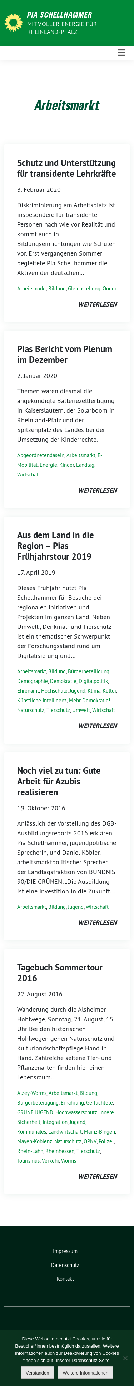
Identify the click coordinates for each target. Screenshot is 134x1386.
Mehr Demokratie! (89, 700)
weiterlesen (97, 304)
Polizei (106, 1141)
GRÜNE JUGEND (35, 1112)
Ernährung (72, 1102)
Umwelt (81, 710)
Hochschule (54, 690)
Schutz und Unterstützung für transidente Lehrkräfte (66, 168)
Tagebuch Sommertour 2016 (60, 973)
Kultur (109, 690)
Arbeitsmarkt (31, 288)
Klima (94, 690)
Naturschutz (30, 710)
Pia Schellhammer (60, 14)
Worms (68, 1160)
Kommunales (31, 1131)
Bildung (57, 288)
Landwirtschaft (65, 1131)
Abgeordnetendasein (40, 455)
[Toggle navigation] (121, 53)
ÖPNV (90, 1141)
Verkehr (50, 1160)
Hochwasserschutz (76, 1112)
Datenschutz (65, 1265)
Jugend (77, 690)
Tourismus (28, 1160)
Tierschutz (58, 710)
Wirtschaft (28, 474)
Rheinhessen (59, 1151)
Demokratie (63, 681)
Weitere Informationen (86, 1373)
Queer (109, 288)
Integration (55, 1122)
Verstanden (37, 1373)
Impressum (65, 1251)
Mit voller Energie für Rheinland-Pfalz (62, 28)
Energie (48, 464)
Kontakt (65, 1278)
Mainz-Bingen (99, 1131)
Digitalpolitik (93, 681)
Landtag (85, 464)
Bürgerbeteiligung (88, 671)
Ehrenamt (28, 690)
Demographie (32, 681)
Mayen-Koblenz (34, 1141)
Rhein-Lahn (30, 1151)
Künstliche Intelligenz (42, 700)
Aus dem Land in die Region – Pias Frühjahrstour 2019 (55, 545)
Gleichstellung (84, 288)
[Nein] (125, 1358)
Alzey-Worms (31, 1093)
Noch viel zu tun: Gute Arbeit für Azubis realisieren (59, 781)
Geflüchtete (99, 1102)
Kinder (66, 464)
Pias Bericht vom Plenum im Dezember (64, 354)
